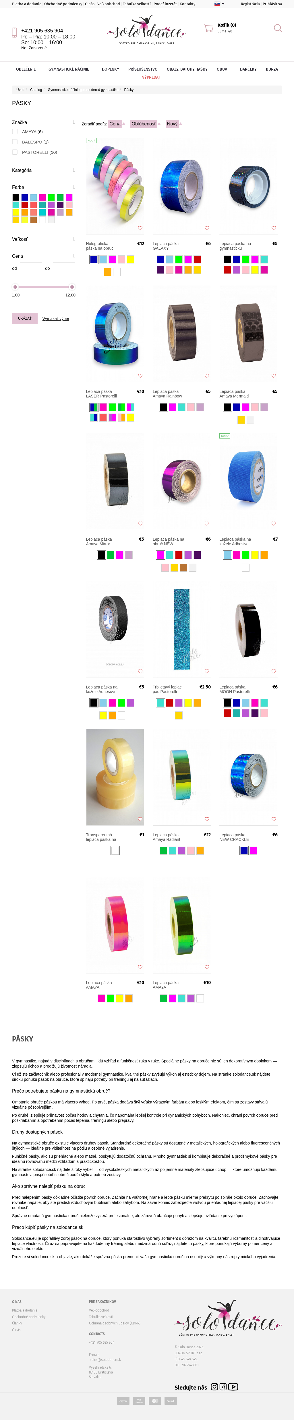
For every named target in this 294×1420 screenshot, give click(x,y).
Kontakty (187, 4)
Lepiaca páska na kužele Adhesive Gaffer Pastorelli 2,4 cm (235, 541)
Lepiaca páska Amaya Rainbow (167, 393)
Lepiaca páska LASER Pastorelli (101, 393)
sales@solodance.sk (105, 1360)
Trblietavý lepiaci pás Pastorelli (168, 689)
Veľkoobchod (108, 4)
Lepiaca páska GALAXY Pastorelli (166, 246)
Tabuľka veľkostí (137, 4)
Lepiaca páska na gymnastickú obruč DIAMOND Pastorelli (235, 246)
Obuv (224, 69)
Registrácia (250, 4)
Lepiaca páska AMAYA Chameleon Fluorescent (99, 985)
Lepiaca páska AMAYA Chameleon (166, 985)
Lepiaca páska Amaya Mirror (99, 541)
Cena (114, 123)
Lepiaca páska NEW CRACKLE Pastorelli (234, 837)
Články (17, 1323)
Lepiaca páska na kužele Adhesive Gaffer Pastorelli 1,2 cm (102, 689)
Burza (272, 69)
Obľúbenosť (143, 123)
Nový (172, 123)
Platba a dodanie (26, 4)
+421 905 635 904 (42, 31)
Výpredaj (147, 77)
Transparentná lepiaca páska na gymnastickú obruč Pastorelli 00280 (101, 837)
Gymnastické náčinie (71, 69)
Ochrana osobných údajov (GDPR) (114, 1323)
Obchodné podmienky (63, 4)
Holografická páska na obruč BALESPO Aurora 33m (102, 246)
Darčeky (248, 69)
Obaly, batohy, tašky (187, 69)
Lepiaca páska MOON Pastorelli (234, 689)
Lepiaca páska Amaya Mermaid (234, 393)
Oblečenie (27, 69)
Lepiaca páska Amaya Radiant (166, 837)
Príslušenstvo (143, 69)
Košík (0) (227, 25)
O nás (89, 4)
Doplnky (110, 69)
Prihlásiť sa (272, 4)
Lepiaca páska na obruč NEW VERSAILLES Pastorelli (168, 541)
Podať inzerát (165, 4)
